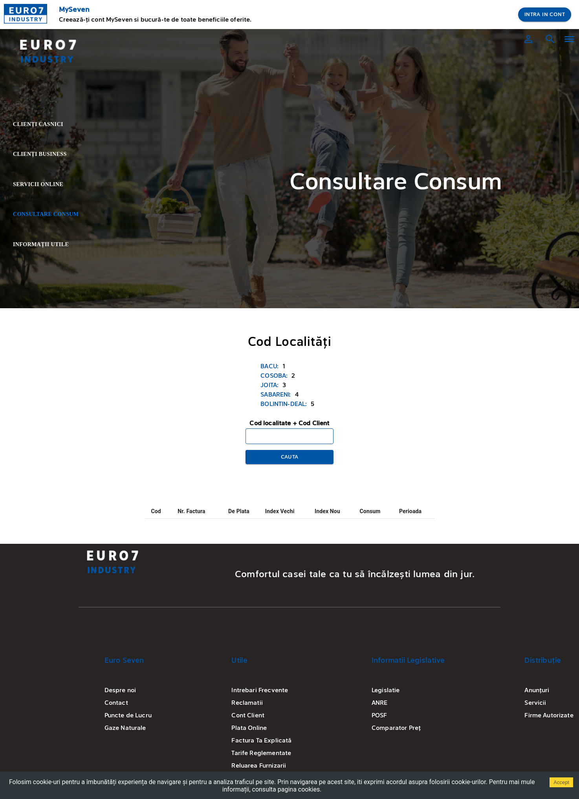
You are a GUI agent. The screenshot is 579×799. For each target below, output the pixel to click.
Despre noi (120, 690)
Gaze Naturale (125, 728)
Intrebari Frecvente (259, 690)
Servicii (535, 703)
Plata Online (249, 728)
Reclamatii (247, 703)
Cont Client (247, 716)
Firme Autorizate (548, 716)
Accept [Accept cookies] (561, 782)
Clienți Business (45, 154)
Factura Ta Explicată (261, 741)
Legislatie (386, 690)
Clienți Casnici (45, 124)
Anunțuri (536, 690)
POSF (379, 716)
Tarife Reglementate (261, 753)
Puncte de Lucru (128, 716)
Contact (116, 703)
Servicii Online (45, 184)
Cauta (289, 457)
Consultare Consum (45, 214)
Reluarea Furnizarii (258, 766)
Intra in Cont (544, 14)
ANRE (380, 703)
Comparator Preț (396, 728)
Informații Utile (45, 245)
